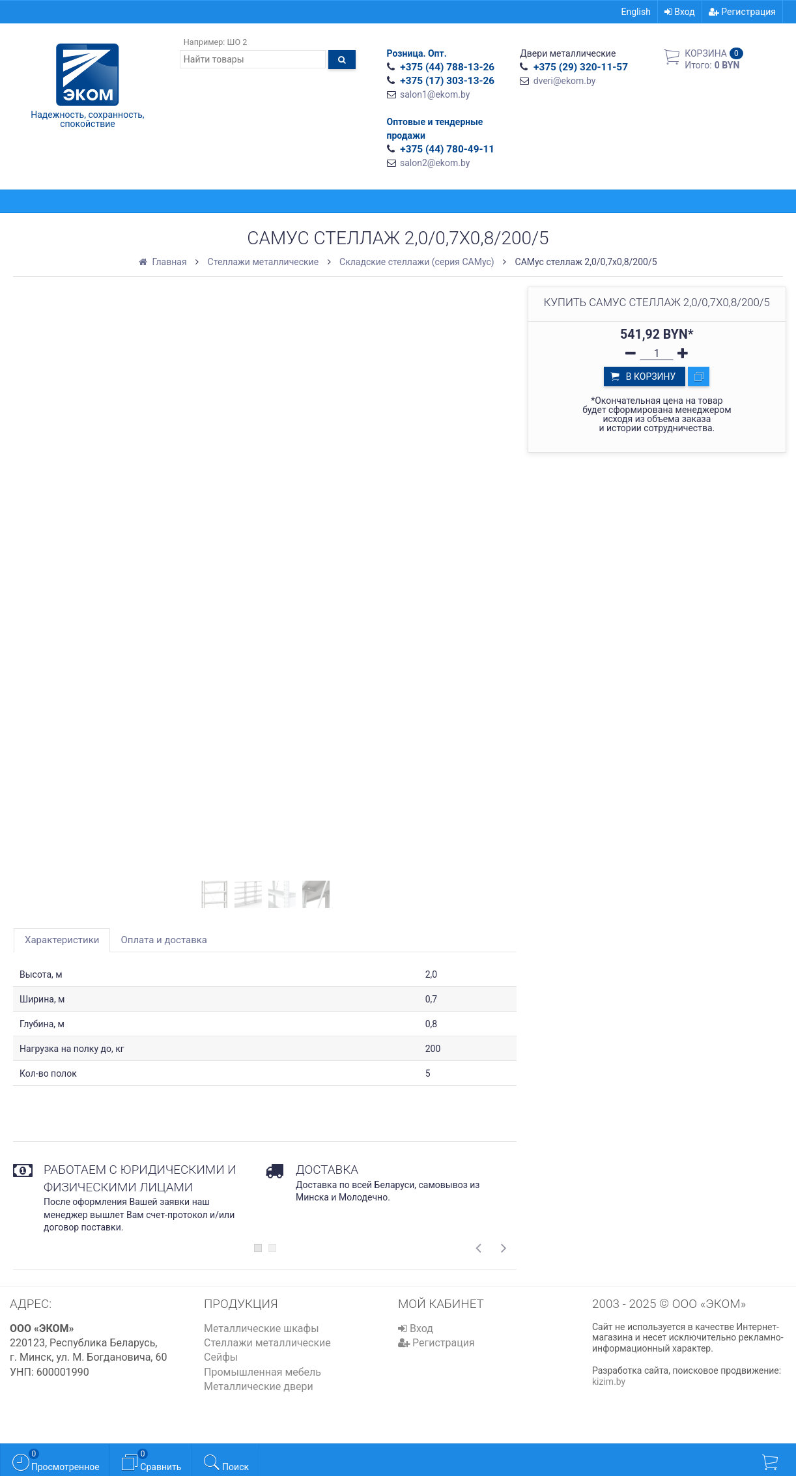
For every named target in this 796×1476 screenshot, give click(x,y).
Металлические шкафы (261, 1328)
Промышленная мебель (262, 1372)
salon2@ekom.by (435, 163)
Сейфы (221, 1357)
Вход (679, 12)
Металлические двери (258, 1386)
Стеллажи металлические (267, 1343)
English (636, 12)
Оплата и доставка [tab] (164, 940)
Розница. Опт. (417, 53)
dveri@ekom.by (564, 81)
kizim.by (608, 1381)
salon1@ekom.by (435, 94)
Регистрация (742, 12)
